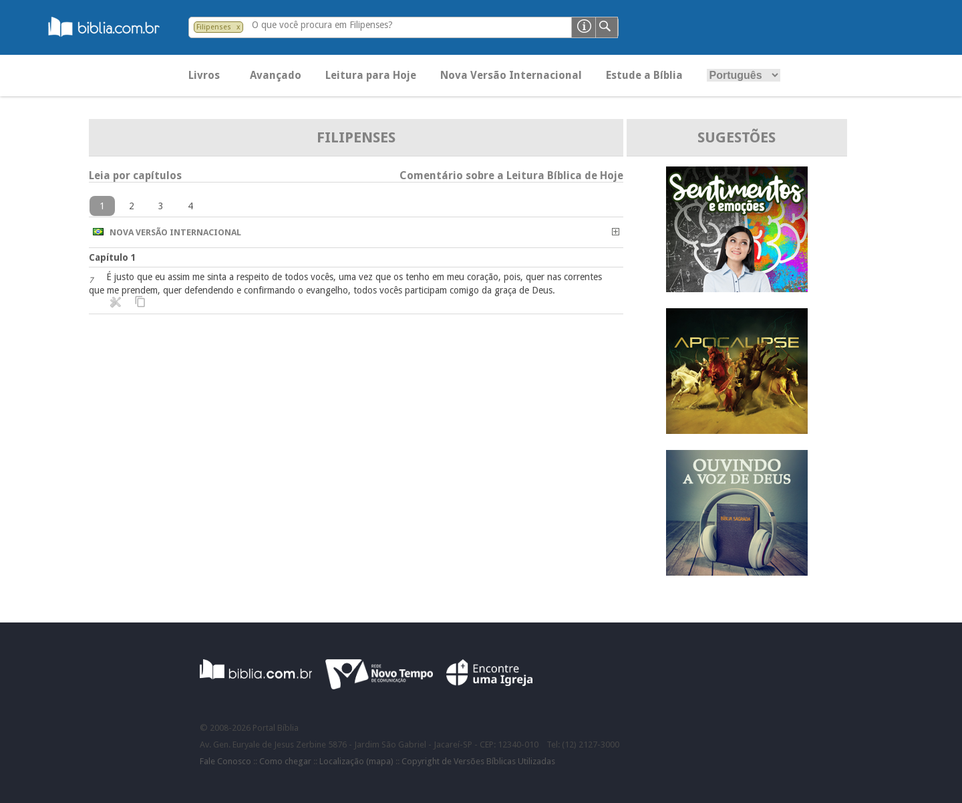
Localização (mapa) (356, 761)
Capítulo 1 (112, 257)
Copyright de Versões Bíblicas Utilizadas (478, 761)
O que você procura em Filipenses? (322, 24)
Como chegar (285, 761)
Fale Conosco (225, 761)
